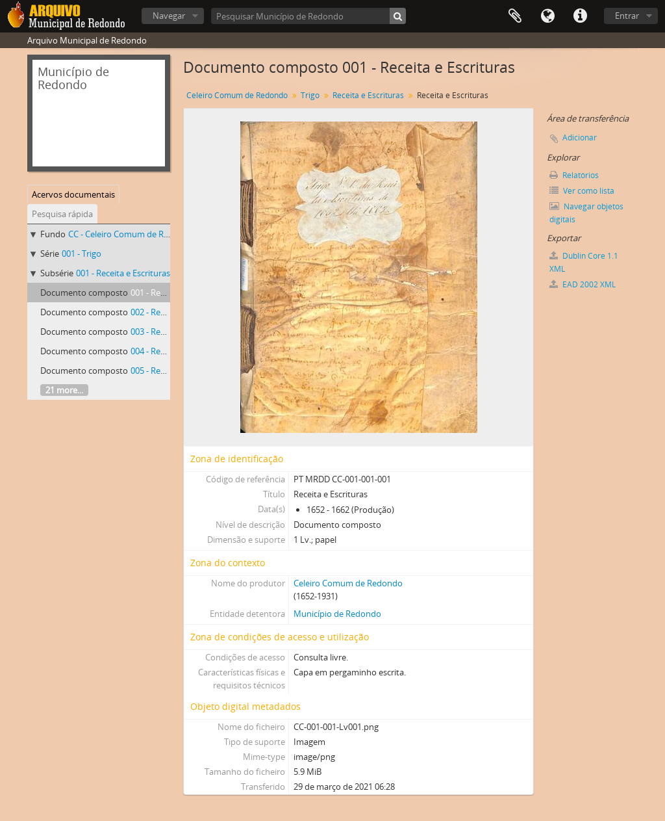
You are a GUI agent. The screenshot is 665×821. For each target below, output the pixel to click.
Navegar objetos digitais (586, 213)
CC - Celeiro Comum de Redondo (131, 234)
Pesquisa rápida (62, 214)
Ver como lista (581, 190)
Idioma (547, 16)
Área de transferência (515, 16)
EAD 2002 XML (582, 284)
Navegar (169, 15)
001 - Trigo (81, 253)
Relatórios (574, 175)
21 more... (64, 390)
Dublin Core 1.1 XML (583, 262)
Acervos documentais (73, 194)
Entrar (627, 15)
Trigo (310, 95)
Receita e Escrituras (368, 95)
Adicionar (579, 137)
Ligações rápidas (580, 16)
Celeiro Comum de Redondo (237, 95)
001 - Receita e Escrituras (123, 273)
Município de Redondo (337, 613)
